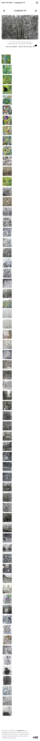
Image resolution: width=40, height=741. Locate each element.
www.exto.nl (20, 730)
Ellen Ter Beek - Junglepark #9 (13, 3)
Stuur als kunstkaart (20, 46)
